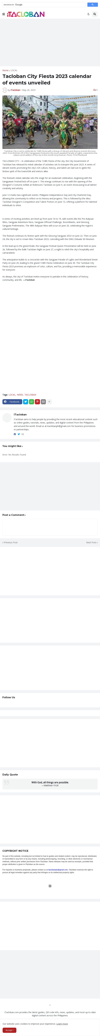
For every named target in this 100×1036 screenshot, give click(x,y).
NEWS (20, 394)
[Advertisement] (50, 42)
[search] (43, 4)
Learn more (62, 1023)
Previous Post (11, 542)
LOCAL (14, 70)
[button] (3, 14)
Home (5, 70)
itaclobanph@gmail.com (58, 870)
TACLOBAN (30, 394)
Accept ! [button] (9, 1030)
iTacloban (20, 414)
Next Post (91, 542)
